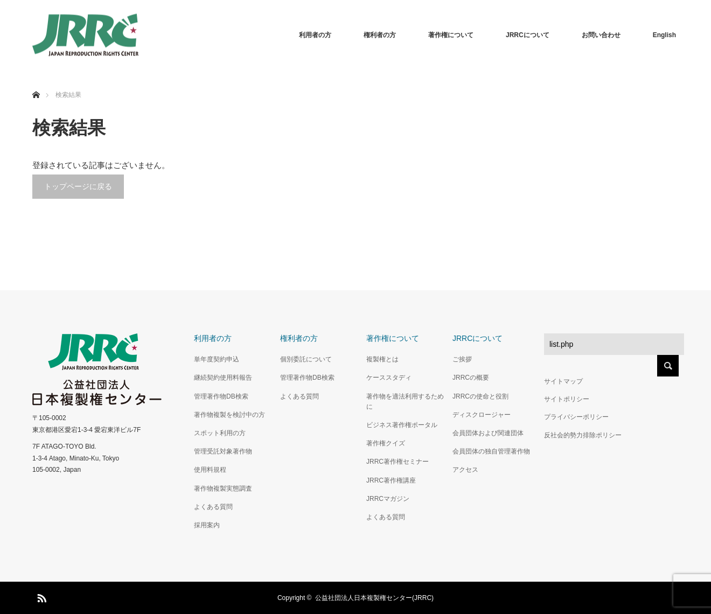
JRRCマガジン (387, 499)
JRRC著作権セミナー (397, 461)
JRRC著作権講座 (391, 480)
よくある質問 (213, 507)
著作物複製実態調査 (223, 488)
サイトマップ (563, 381)
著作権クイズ (385, 443)
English (664, 35)
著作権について (450, 35)
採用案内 (207, 525)
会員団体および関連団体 (488, 433)
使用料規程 (210, 469)
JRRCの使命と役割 (480, 396)
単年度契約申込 (216, 359)
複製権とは (382, 359)
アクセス (465, 469)
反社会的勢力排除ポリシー (583, 435)
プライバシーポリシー (576, 417)
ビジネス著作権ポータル (401, 425)
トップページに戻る (78, 186)
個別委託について (306, 359)
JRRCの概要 (470, 377)
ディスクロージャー (481, 414)
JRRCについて (527, 35)
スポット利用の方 (220, 433)
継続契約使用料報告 (223, 377)
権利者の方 (380, 35)
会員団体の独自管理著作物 (491, 451)
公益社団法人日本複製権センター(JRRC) (374, 598)
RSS (40, 596)
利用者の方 (315, 35)
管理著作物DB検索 (221, 396)
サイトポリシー (566, 399)
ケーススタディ (389, 377)
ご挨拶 (462, 359)
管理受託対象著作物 (223, 451)
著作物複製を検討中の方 (229, 414)
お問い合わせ (601, 35)
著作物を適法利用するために (405, 401)
